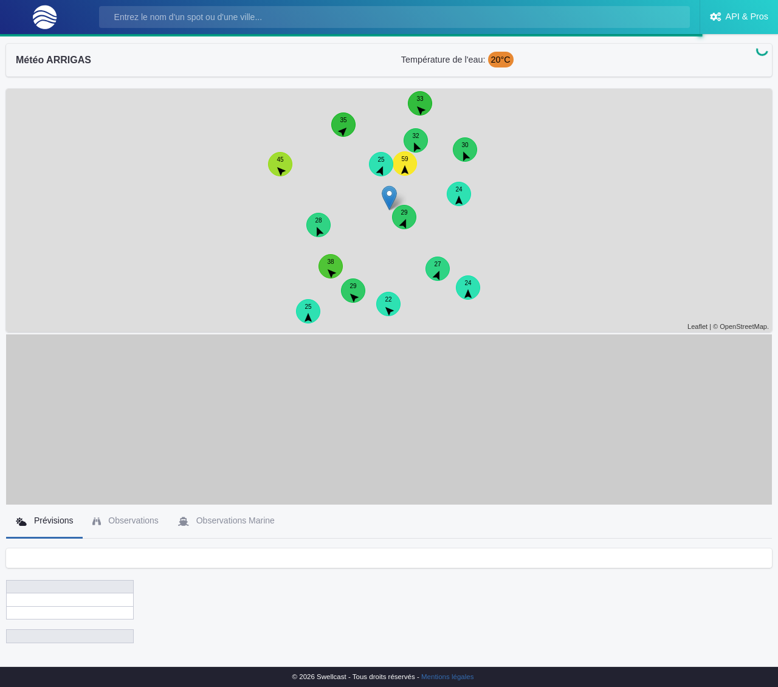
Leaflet (697, 326)
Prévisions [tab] (44, 521)
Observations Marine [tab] (226, 521)
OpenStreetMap (743, 326)
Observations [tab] (125, 521)
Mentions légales (447, 676)
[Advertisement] (389, 419)
